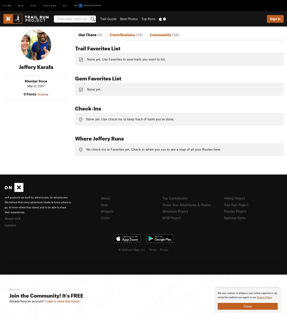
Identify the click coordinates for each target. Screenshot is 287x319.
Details (42, 94)
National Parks (234, 218)
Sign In (275, 19)
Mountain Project (175, 211)
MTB (21, 5)
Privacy (164, 249)
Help (104, 205)
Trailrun (49, 5)
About (105, 198)
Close (248, 306)
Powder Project (235, 211)
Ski (65, 5)
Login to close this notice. (62, 301)
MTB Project (171, 218)
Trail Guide (108, 19)
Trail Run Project (236, 205)
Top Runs (148, 19)
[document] (248, 300)
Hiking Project (234, 198)
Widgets (107, 211)
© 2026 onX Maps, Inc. (132, 249)
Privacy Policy (264, 297)
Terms (152, 249)
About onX (13, 218)
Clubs (105, 218)
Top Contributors (175, 198)
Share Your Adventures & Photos (186, 205)
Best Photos (129, 19)
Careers (10, 225)
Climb (7, 5)
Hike (33, 5)
